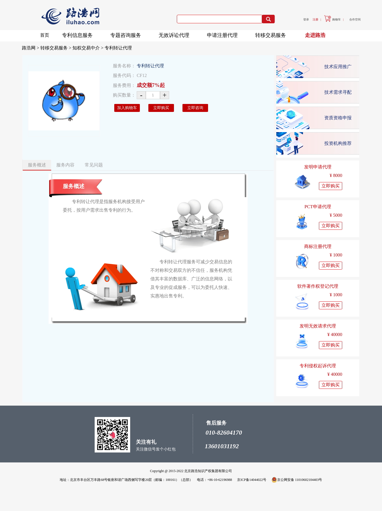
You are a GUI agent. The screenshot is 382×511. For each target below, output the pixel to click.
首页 (44, 35)
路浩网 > (31, 47)
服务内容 (65, 164)
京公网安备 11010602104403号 (296, 480)
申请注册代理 (224, 34)
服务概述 (37, 164)
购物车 (332, 19)
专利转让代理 (118, 47)
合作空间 (355, 19)
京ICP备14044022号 (251, 480)
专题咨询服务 (127, 34)
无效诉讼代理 (176, 34)
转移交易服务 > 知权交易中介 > (72, 47)
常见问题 (94, 164)
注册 (315, 19)
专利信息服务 (79, 34)
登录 (306, 19)
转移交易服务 (272, 34)
